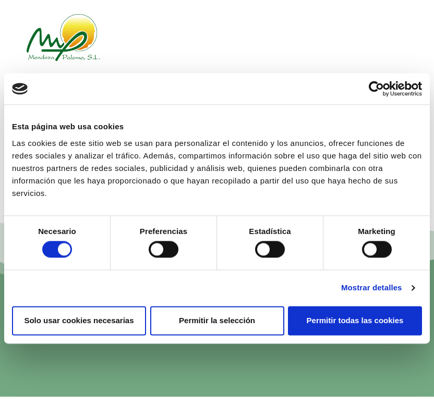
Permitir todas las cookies (355, 320)
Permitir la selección (217, 320)
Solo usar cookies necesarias (79, 320)
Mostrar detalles (371, 288)
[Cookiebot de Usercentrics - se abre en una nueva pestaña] (376, 88)
